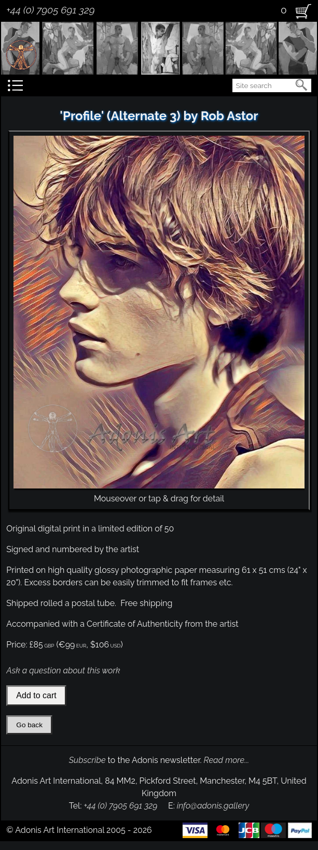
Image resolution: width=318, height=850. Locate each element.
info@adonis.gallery (213, 806)
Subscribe (87, 760)
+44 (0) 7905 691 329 (50, 10)
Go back (29, 725)
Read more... (227, 760)
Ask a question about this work (63, 670)
